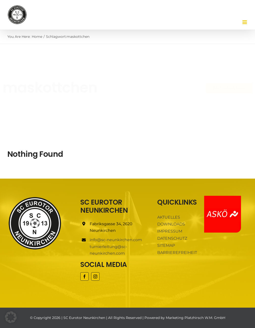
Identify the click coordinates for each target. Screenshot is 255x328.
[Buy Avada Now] (225, 88)
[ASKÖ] (222, 197)
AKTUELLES (168, 217)
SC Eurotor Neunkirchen (84, 317)
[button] (11, 317)
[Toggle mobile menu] (245, 22)
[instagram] (95, 276)
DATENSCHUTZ (172, 238)
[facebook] (84, 276)
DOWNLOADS (171, 224)
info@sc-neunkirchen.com (116, 239)
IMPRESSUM (169, 231)
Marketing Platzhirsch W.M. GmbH (195, 317)
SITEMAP (166, 245)
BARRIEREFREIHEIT (177, 252)
